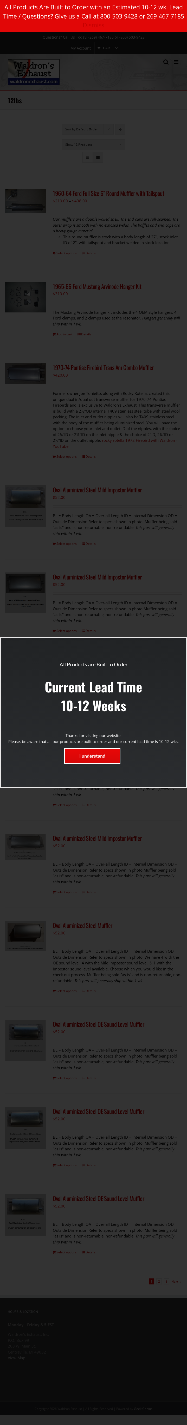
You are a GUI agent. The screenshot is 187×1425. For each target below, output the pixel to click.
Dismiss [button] (93, 25)
